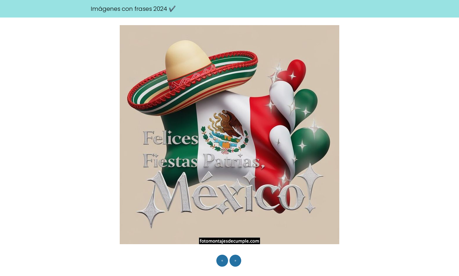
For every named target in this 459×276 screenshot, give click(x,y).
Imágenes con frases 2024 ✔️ (133, 9)
